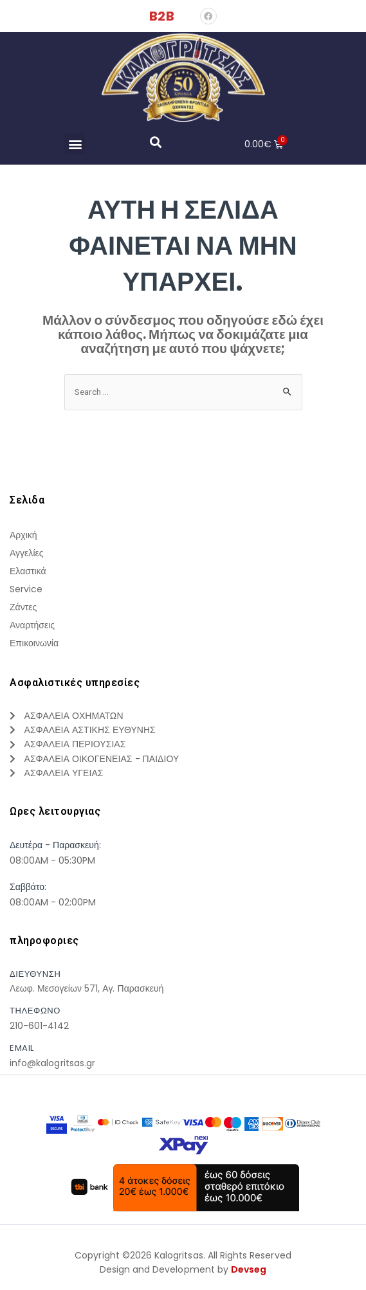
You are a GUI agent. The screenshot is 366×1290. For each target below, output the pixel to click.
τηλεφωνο (35, 1011)
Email (22, 1048)
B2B (161, 16)
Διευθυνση (35, 974)
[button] (75, 143)
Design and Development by (183, 1270)
